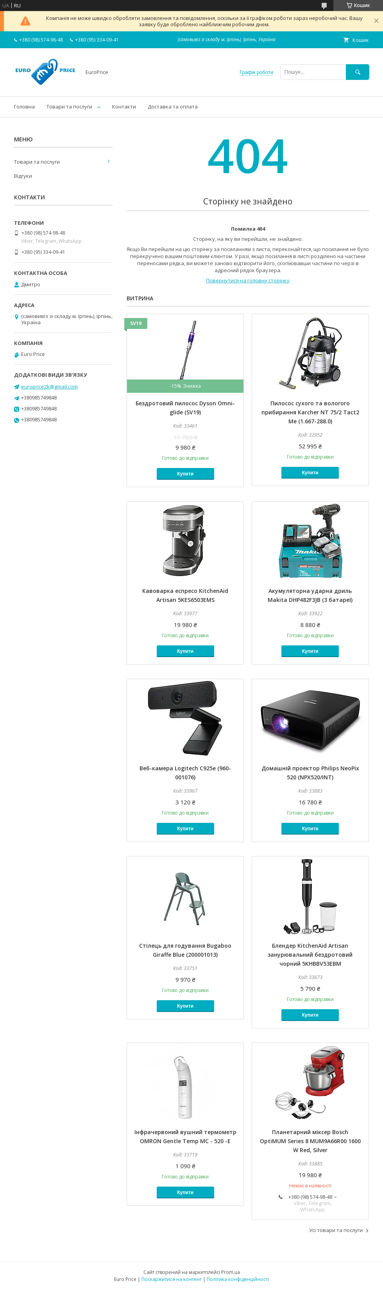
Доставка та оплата (173, 106)
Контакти (124, 106)
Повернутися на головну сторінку (248, 280)
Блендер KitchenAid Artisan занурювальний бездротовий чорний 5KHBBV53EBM (310, 954)
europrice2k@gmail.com (49, 386)
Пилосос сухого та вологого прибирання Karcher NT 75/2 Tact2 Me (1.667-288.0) (310, 412)
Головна (24, 106)
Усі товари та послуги (336, 1230)
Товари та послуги (69, 106)
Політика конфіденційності (238, 1279)
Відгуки (23, 175)
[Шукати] (357, 71)
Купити (185, 474)
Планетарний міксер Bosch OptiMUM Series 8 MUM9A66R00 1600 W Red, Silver (310, 1141)
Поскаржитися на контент (171, 1279)
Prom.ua (230, 1272)
